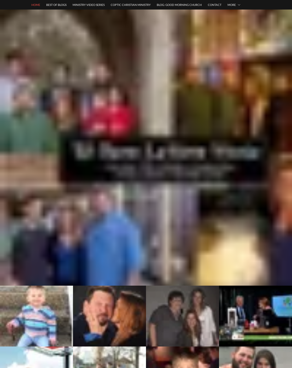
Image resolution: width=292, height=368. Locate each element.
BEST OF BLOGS (56, 4)
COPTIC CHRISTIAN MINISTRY (131, 4)
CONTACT (214, 4)
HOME (35, 4)
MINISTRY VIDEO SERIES (89, 4)
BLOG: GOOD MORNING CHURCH (179, 4)
